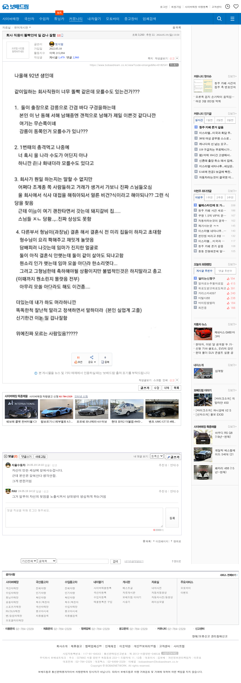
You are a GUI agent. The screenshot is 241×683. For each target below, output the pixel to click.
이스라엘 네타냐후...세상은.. (216, 166)
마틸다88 (214, 298)
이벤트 (184, 592)
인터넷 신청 (81, 396)
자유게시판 (129, 592)
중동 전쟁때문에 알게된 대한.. (212, 251)
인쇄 (165, 380)
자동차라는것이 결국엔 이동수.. (217, 177)
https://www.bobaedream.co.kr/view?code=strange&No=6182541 (129, 65)
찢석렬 (59, 44)
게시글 (53, 57)
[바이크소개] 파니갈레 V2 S (213, 410)
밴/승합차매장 (14, 615)
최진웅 (214, 308)
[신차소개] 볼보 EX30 (210, 414)
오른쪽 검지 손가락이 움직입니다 (216, 97)
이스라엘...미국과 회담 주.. (215, 133)
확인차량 (41, 597)
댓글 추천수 (225, 271)
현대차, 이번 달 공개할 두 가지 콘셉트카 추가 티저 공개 (216, 344)
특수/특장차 (43, 602)
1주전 (209, 197)
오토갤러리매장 (15, 620)
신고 (172, 58)
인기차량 (41, 593)
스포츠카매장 (13, 606)
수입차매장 (12, 593)
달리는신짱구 (214, 278)
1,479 (61, 57)
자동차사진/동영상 (162, 597)
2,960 (76, 57)
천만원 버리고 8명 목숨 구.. (212, 236)
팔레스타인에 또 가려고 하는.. (212, 205)
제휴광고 (76, 646)
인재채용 (110, 646)
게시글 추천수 (204, 271)
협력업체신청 (93, 646)
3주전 (230, 197)
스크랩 (157, 380)
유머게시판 (21, 27)
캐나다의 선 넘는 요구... (213, 144)
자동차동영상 (159, 592)
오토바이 (186, 588)
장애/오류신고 (201, 636)
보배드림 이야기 (132, 597)
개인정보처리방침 (145, 646)
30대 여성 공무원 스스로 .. (215, 138)
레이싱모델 (157, 602)
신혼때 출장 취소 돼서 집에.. (216, 160)
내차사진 (156, 588)
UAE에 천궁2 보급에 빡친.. (215, 171)
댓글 (69, 57)
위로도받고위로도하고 (214, 288)
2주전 (219, 197)
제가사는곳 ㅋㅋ (208, 226)
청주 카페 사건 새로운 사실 (212, 210)
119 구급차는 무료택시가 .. (215, 149)
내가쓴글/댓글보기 (133, 561)
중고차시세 (42, 611)
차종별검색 (42, 615)
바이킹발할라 (214, 303)
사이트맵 (179, 646)
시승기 (126, 602)
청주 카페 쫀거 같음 (211, 127)
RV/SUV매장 (13, 611)
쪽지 (150, 58)
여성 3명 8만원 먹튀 (208, 101)
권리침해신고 (219, 636)
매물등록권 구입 (103, 602)
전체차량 (41, 588)
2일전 (219, 120)
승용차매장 (12, 602)
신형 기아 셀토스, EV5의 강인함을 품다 (216, 348)
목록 (178, 27)
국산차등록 (100, 592)
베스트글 (128, 588)
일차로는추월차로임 (214, 283)
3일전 (230, 120)
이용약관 (124, 646)
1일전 (209, 120)
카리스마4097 (214, 293)
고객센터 (164, 646)
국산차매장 (12, 588)
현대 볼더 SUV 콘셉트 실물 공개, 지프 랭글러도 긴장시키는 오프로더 (216, 352)
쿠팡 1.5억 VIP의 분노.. (212, 215)
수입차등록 (100, 597)
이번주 (199, 197)
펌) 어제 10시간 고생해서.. (215, 155)
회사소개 (62, 646)
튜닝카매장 (12, 597)
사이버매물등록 (102, 588)
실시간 (199, 120)
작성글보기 (161, 58)
